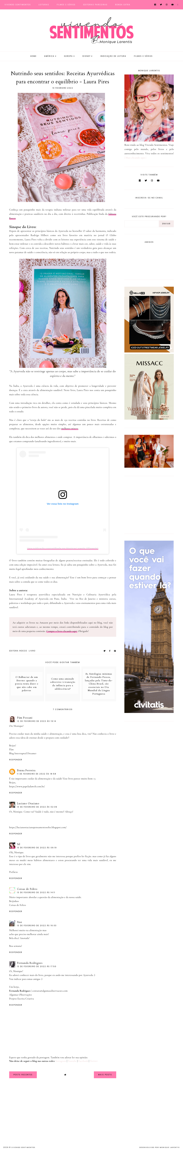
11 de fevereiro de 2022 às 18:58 (36, 774)
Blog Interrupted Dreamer (22, 753)
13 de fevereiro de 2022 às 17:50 (36, 966)
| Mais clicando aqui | (135, 157)
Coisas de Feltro (27, 889)
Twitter (94, 1061)
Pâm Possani (25, 717)
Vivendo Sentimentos (18, 4)
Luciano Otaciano (28, 803)
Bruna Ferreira (26, 770)
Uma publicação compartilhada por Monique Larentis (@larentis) (62, 548)
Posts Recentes (23, 1074)
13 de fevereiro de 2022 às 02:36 (37, 807)
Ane (19, 922)
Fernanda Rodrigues (30, 963)
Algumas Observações (20, 994)
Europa (68, 56)
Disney (86, 56)
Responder (15, 759)
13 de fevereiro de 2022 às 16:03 (37, 925)
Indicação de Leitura (113, 56)
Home (33, 56)
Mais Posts (105, 1074)
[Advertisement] (145, 504)
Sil (18, 844)
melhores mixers (69, 428)
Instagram (61, 1061)
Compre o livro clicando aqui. (61, 631)
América (49, 56)
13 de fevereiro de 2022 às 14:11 (36, 892)
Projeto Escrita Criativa (21, 998)
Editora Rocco (18, 651)
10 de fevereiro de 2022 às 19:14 (36, 721)
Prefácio (13, 872)
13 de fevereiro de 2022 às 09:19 (37, 847)
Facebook (83, 1061)
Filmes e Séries (66, 4)
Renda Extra (122, 4)
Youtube (72, 1061)
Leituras (44, 4)
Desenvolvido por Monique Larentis (159, 1147)
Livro (32, 651)
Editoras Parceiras (95, 4)
